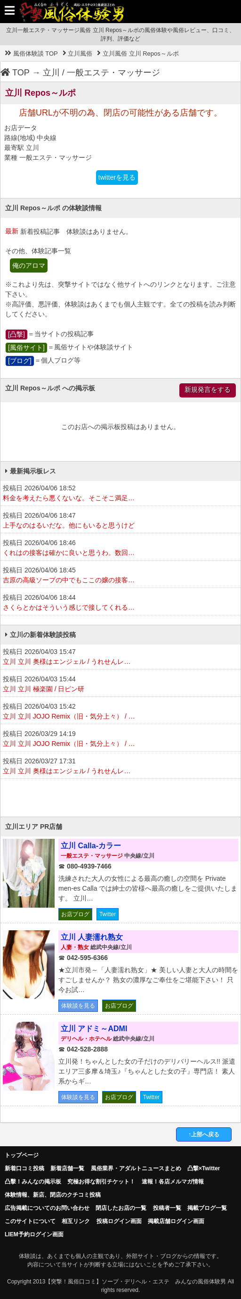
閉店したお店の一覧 (121, 1208)
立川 (51, 72)
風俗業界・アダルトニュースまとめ (136, 1168)
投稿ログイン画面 (119, 1221)
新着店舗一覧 (67, 1168)
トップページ (22, 1155)
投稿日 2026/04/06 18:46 (120, 548)
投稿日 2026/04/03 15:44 (120, 684)
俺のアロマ (28, 265)
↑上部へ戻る (203, 1134)
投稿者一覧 (167, 1208)
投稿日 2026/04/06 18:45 (120, 575)
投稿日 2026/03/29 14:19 (120, 739)
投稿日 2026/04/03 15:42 (120, 712)
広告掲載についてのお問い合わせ (47, 1208)
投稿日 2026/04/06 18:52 (120, 493)
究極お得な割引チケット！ (101, 1181)
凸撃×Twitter (203, 1168)
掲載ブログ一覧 (207, 1208)
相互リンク (76, 1221)
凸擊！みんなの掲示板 (33, 1181)
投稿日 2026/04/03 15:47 (120, 657)
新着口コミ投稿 (24, 1168)
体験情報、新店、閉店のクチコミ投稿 (53, 1194)
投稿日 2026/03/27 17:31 (120, 766)
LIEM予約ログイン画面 (34, 1234)
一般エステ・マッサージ (113, 72)
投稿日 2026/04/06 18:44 (120, 603)
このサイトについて (30, 1221)
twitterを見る (117, 177)
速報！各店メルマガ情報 (173, 1181)
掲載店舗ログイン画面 (176, 1221)
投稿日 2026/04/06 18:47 (120, 521)
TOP (15, 72)
